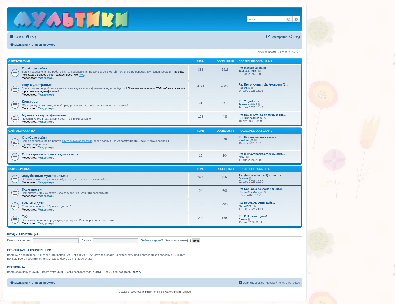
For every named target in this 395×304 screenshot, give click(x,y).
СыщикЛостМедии (251, 117)
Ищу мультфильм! (37, 85)
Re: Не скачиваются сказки (257, 137)
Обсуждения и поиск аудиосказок (50, 154)
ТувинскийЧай (248, 104)
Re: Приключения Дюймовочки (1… (263, 84)
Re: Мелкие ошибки (252, 67)
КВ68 (242, 156)
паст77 (137, 271)
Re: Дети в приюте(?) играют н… (261, 175)
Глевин (243, 178)
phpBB (146, 291)
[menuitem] (31, 37)
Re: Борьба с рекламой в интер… (262, 189)
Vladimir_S (246, 140)
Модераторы (46, 77)
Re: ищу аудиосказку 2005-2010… (262, 153)
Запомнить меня (178, 240)
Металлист (246, 205)
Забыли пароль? (152, 240)
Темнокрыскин (248, 70)
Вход (11, 234)
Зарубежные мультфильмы (45, 176)
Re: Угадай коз (249, 101)
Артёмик (244, 87)
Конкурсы (30, 101)
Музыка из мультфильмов (44, 115)
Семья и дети (33, 203)
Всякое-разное (19, 169)
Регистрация (29, 234)
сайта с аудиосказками (77, 140)
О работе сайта (34, 68)
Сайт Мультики (19, 61)
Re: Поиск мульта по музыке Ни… (262, 114)
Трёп (26, 216)
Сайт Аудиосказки (21, 130)
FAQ (81, 74)
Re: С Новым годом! (253, 216)
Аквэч (243, 219)
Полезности (32, 189)
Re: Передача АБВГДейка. (257, 202)
